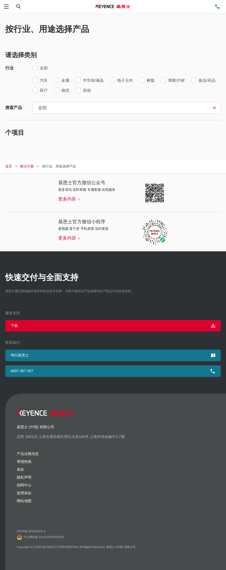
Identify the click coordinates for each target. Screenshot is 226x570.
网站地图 (24, 501)
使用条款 (24, 493)
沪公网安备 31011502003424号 (40, 537)
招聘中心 (24, 485)
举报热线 (24, 461)
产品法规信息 (28, 454)
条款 (20, 469)
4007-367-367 (21, 371)
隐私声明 (24, 477)
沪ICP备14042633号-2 (31, 531)
